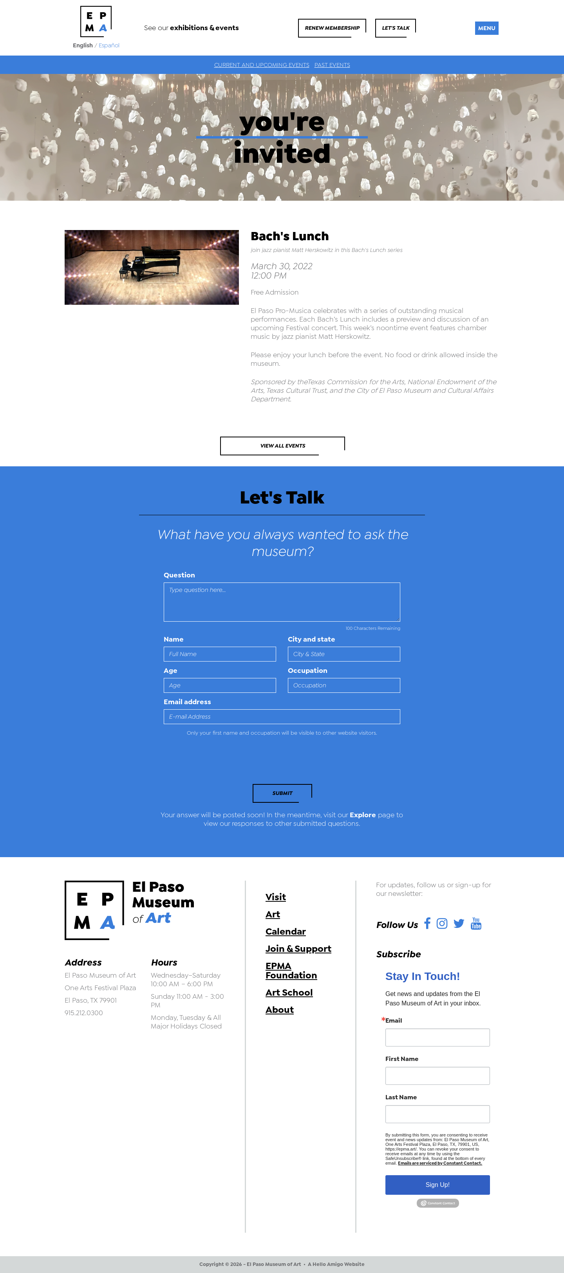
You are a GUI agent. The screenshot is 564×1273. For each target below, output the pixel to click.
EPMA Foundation (291, 970)
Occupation (307, 670)
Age (170, 670)
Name (174, 639)
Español (109, 45)
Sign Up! (438, 1184)
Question (179, 575)
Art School (289, 992)
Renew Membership (332, 28)
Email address (187, 702)
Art (273, 914)
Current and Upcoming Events (261, 65)
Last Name (401, 1097)
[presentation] (217, 762)
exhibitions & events (204, 27)
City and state (311, 639)
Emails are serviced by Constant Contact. (440, 1163)
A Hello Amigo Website (336, 1264)
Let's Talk (395, 28)
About (280, 1010)
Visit (276, 897)
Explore (363, 815)
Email (393, 1021)
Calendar (286, 931)
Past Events (332, 65)
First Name (401, 1059)
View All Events (282, 445)
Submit (282, 793)
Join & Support (298, 949)
